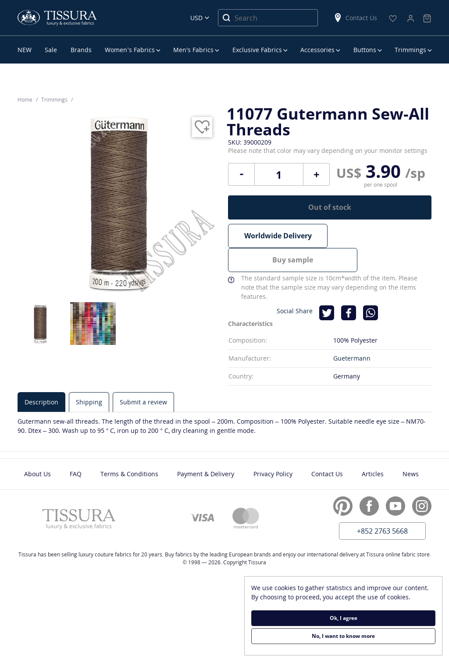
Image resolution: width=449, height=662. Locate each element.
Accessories (317, 50)
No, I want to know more (343, 636)
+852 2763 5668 (382, 505)
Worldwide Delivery (278, 236)
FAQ (76, 448)
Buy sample (381, 236)
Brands (81, 50)
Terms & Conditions (129, 448)
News (411, 448)
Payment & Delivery (205, 448)
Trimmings (410, 50)
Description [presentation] (41, 376)
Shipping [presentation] (89, 376)
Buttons (364, 50)
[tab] (41, 376)
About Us (37, 448)
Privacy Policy (272, 448)
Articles (373, 448)
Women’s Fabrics (129, 50)
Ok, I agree (343, 618)
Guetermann (352, 333)
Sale (51, 50)
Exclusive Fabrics (257, 50)
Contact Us (355, 17)
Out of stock (329, 207)
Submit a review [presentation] (143, 376)
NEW (25, 50)
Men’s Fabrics (193, 50)
